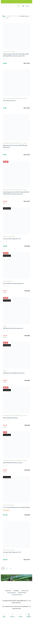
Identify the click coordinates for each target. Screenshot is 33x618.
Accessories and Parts (9, 98)
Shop (4, 616)
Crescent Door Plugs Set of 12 (12, 238)
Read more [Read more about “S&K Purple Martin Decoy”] (27, 425)
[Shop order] (26, 16)
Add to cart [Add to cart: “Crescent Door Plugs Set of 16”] (27, 559)
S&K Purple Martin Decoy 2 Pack (12, 462)
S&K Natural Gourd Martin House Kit (13, 373)
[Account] (12, 615)
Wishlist (29, 616)
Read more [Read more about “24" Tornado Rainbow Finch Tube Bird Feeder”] (27, 514)
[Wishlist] (29, 615)
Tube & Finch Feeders (8, 505)
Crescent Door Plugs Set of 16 (12, 552)
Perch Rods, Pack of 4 (9, 100)
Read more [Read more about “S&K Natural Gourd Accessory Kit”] (27, 335)
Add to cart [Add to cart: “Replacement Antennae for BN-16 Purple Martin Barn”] (27, 154)
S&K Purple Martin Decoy (10, 418)
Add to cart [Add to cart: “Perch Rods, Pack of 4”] (27, 108)
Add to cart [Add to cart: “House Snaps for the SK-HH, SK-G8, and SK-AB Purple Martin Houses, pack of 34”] (27, 63)
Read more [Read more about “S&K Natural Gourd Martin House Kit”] (27, 380)
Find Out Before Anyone (16, 581)
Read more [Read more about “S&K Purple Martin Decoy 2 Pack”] (27, 470)
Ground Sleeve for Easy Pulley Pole (13, 283)
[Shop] (4, 615)
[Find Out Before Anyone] (16, 576)
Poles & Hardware (7, 281)
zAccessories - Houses (9, 51)
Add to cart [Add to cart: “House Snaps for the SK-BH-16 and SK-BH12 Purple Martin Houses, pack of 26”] (27, 201)
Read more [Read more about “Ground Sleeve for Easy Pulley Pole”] (27, 290)
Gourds (5, 326)
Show (5, 18)
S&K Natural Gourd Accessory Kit (13, 328)
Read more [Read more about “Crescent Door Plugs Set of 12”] (27, 246)
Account (12, 616)
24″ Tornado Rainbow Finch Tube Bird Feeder (16, 507)
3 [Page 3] (10, 568)
